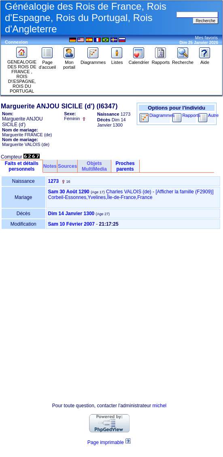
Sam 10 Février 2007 (71, 224)
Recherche (182, 60)
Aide (204, 60)
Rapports (161, 60)
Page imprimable (105, 442)
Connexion (16, 42)
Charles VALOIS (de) (128, 192)
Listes (116, 60)
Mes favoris (206, 37)
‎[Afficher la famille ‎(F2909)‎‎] (185, 192)
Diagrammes (93, 60)
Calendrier (139, 60)
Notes (50, 166)
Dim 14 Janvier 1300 (71, 213)
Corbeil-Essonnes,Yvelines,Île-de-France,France (100, 197)
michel (160, 405)
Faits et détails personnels (21, 166)
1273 (53, 181)
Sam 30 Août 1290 (68, 192)
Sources (67, 166)
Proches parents (124, 166)
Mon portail (69, 63)
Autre (213, 115)
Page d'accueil (47, 63)
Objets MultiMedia (94, 166)
